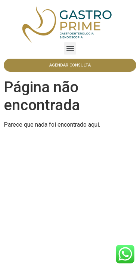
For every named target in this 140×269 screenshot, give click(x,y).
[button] (70, 48)
